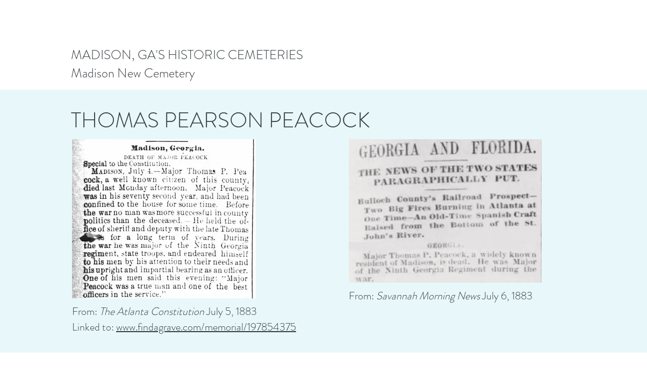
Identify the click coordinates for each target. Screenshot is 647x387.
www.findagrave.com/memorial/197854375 (206, 327)
